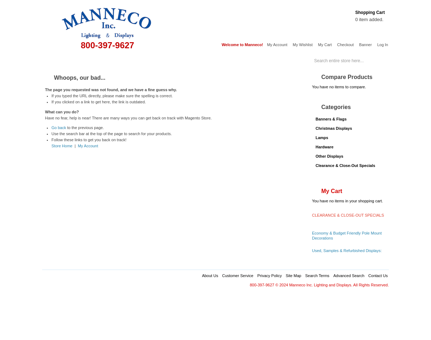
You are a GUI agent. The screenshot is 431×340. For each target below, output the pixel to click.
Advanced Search (349, 276)
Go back (58, 127)
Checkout (345, 45)
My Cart (325, 45)
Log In (382, 45)
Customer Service (237, 276)
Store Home (62, 146)
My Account (277, 45)
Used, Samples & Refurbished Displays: (347, 250)
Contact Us (378, 276)
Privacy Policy (269, 276)
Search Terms (317, 276)
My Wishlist (303, 45)
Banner (365, 45)
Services (264, 60)
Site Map (293, 276)
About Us (210, 276)
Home (52, 60)
